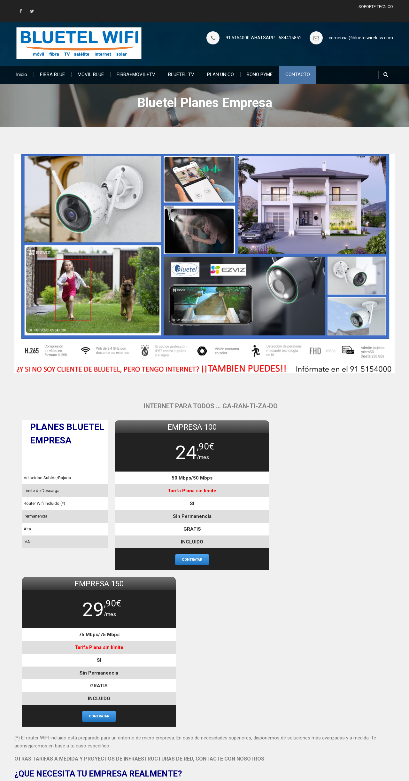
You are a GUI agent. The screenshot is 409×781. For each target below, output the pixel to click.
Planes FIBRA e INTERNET (172, 720)
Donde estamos (292, 729)
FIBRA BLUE (52, 74)
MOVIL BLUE (91, 74)
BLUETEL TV (181, 74)
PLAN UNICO (220, 74)
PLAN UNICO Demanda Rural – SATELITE (56, 729)
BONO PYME (260, 74)
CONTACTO (297, 74)
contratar (158, 559)
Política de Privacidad (298, 738)
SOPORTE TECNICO (376, 6)
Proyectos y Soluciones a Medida (310, 720)
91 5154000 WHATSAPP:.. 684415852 (264, 37)
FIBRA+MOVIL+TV (136, 74)
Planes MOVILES (162, 729)
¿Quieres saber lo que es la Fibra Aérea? (55, 720)
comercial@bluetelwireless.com (361, 37)
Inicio (21, 74)
